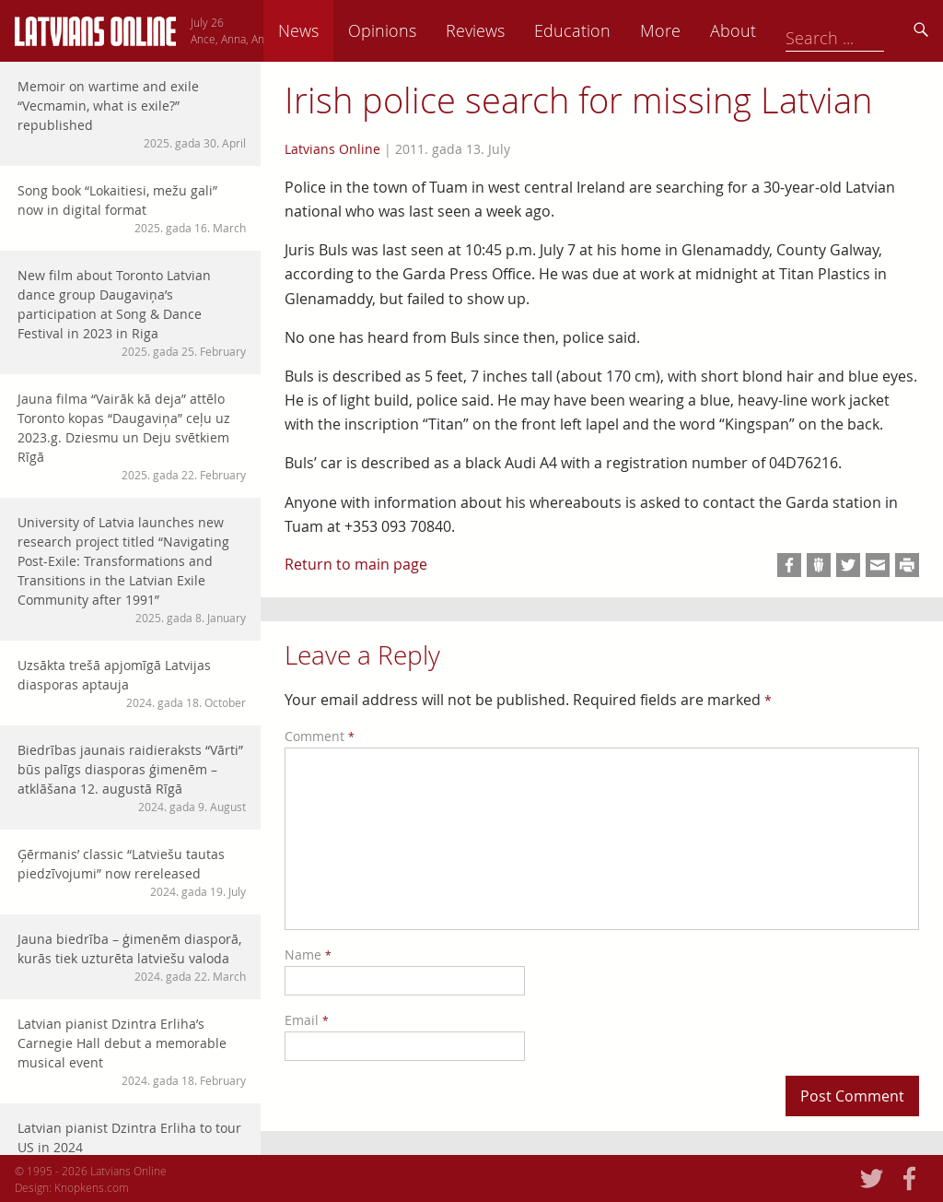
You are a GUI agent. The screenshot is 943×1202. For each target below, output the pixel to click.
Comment (320, 736)
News (426, 30)
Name (308, 954)
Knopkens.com (91, 1187)
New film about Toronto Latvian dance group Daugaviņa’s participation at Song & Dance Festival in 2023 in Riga (131, 312)
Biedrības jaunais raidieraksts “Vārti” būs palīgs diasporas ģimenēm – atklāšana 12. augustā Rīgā (131, 778)
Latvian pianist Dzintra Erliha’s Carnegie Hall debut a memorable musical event (131, 1052)
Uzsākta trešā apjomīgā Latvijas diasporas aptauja (131, 683)
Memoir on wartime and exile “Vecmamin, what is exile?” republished (131, 114)
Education (700, 30)
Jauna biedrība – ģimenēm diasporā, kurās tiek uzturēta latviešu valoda (131, 957)
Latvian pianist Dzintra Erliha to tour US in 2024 (131, 1146)
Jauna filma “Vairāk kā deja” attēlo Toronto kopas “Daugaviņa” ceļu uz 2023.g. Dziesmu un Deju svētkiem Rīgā (131, 436)
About (861, 30)
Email (307, 1020)
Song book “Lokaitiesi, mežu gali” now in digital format (131, 209)
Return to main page (356, 564)
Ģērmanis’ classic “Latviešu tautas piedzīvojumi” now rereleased (131, 872)
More (788, 30)
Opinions (510, 30)
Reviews (603, 30)
